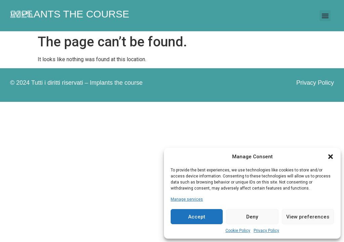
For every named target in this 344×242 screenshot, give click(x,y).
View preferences (307, 217)
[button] (330, 156)
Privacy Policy (266, 230)
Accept (196, 217)
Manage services (187, 199)
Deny (252, 217)
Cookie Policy (237, 230)
